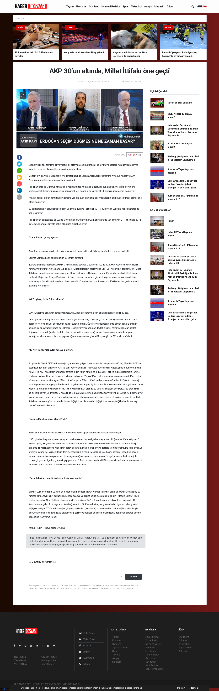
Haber (170, 221)
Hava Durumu (152, 637)
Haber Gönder (48, 664)
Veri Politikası (20, 664)
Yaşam (70, 6)
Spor (125, 6)
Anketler (183, 640)
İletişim (85, 664)
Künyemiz (86, 658)
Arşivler (85, 651)
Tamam (193, 688)
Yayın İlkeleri (20, 660)
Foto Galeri (87, 633)
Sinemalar (150, 658)
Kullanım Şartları (49, 657)
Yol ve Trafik (151, 640)
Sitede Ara (184, 637)
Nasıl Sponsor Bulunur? (179, 102)
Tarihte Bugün (152, 654)
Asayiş (148, 6)
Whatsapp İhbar (49, 660)
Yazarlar (85, 645)
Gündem (94, 6)
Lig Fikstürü (151, 651)
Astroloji (183, 651)
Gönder (133, 576)
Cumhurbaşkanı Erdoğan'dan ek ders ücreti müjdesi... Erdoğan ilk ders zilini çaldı (182, 184)
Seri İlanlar (150, 661)
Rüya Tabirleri (185, 647)
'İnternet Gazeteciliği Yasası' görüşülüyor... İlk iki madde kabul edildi (182, 260)
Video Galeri (87, 639)
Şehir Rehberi (152, 665)
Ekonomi (81, 6)
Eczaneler (150, 647)
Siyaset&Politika (110, 6)
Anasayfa (20, 18)
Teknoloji (136, 6)
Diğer (170, 6)
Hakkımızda (20, 657)
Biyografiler (184, 644)
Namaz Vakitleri (153, 644)
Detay (181, 688)
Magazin (159, 6)
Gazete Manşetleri (154, 669)
